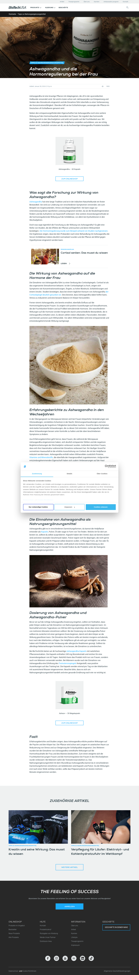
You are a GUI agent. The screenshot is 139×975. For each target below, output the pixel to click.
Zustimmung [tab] (37, 474)
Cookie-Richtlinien (45, 500)
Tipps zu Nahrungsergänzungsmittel (32, 14)
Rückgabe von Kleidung (49, 933)
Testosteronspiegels (68, 663)
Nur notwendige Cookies (38, 507)
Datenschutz (28, 500)
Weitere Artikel (69, 867)
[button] (35, 7)
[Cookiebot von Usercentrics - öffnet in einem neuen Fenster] (106, 466)
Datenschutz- (14, 971)
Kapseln (44, 532)
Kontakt (125, 2)
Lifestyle (74, 937)
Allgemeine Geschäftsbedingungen (117, 971)
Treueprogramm (73, 2)
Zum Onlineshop (69, 179)
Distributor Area (46, 941)
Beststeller (13, 929)
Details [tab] (69, 474)
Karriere (96, 2)
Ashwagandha (35, 202)
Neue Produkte (14, 933)
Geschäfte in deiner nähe (116, 927)
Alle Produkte (14, 937)
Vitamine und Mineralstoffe (41, 457)
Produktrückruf (45, 929)
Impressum (75, 945)
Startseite (12, 14)
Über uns (87, 2)
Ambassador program (111, 2)
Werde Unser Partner (47, 937)
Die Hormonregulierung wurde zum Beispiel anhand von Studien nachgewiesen (74, 231)
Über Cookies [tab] (102, 474)
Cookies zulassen (101, 507)
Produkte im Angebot (17, 926)
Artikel (62, 2)
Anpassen (69, 507)
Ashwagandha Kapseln (76, 651)
